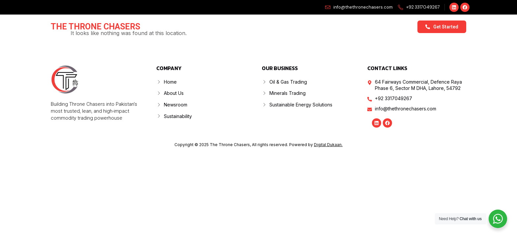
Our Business (275, 27)
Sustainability (363, 26)
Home (202, 26)
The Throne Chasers (95, 26)
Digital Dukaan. (328, 144)
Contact (401, 26)
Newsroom (321, 26)
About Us (232, 26)
